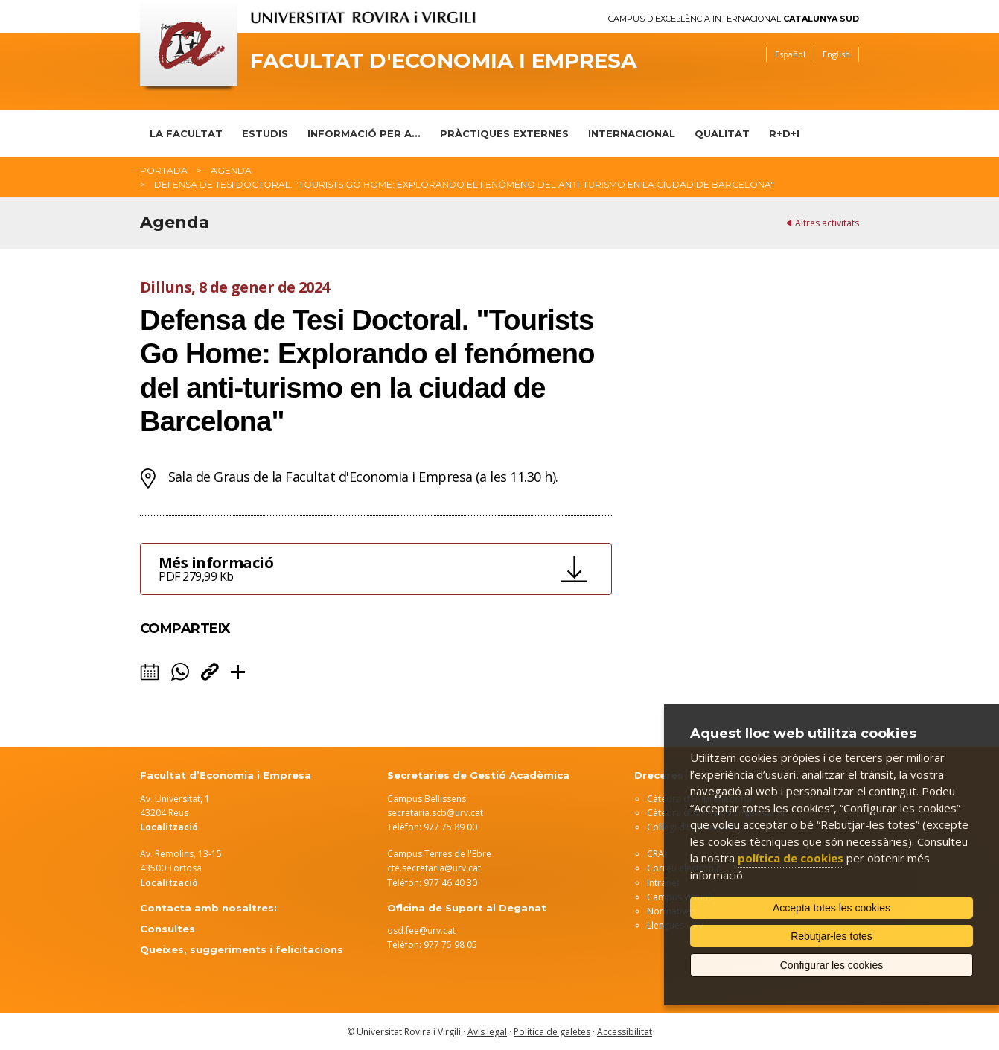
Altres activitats (827, 223)
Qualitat (722, 133)
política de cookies (790, 857)
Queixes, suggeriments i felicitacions (241, 949)
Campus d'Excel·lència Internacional (733, 19)
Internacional (631, 133)
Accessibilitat (624, 1031)
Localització (169, 882)
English (836, 54)
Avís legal (487, 1031)
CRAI (656, 853)
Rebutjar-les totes (831, 936)
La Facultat (186, 133)
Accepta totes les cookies (831, 908)
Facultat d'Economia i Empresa (443, 60)
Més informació (355, 569)
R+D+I (784, 133)
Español (790, 54)
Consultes (167, 929)
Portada (164, 170)
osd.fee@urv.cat (421, 930)
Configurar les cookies (832, 965)
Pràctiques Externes (504, 133)
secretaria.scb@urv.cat (435, 812)
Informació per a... (364, 133)
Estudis (265, 133)
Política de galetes (552, 1031)
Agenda (231, 170)
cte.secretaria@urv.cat (434, 868)
